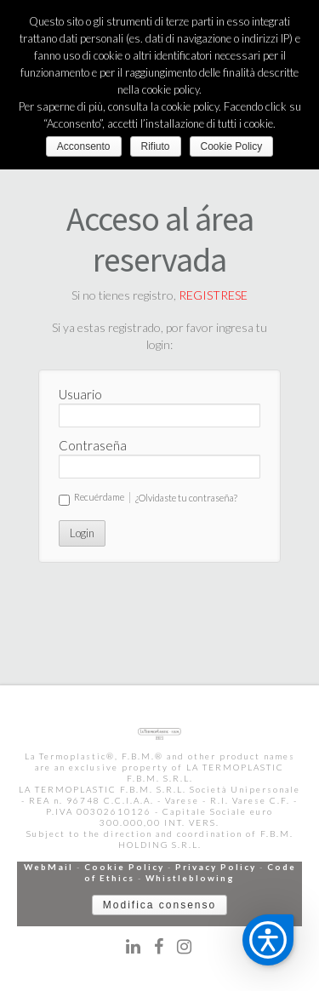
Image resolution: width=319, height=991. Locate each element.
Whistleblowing (190, 878)
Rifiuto (155, 146)
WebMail (48, 867)
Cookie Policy (124, 867)
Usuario (80, 394)
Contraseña (93, 445)
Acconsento (84, 146)
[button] (267, 939)
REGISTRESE (213, 295)
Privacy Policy (215, 867)
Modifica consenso (159, 905)
